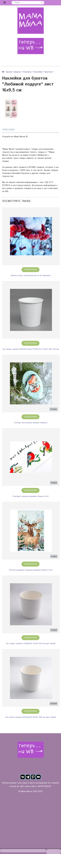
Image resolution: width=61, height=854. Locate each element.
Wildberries (42, 155)
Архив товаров (13, 71)
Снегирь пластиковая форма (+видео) (30, 422)
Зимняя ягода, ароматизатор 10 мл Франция (31, 275)
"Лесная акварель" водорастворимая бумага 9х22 (30, 570)
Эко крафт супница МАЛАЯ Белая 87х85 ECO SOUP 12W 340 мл (30, 349)
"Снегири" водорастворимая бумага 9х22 (30, 496)
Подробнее (30, 269)
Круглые (48, 71)
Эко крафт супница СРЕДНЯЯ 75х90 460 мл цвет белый (30, 643)
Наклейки (37, 71)
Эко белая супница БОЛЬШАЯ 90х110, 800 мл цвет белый (30, 717)
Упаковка (27, 71)
